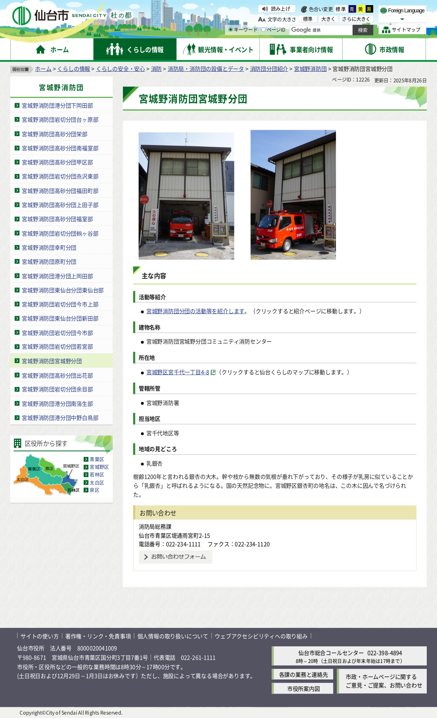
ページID (273, 29)
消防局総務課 (155, 526)
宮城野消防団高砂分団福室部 (57, 219)
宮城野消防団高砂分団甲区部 (57, 162)
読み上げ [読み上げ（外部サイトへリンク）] (280, 8)
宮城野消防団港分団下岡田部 (57, 105)
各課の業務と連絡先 (303, 674)
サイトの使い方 (39, 635)
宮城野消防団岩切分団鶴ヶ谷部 (60, 233)
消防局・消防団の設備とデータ (206, 68)
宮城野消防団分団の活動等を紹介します (195, 311)
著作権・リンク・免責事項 (98, 635)
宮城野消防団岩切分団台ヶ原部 (60, 119)
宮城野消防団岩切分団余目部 (57, 389)
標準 (341, 9)
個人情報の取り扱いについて (172, 635)
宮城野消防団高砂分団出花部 (57, 375)
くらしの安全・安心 (120, 68)
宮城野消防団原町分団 (49, 261)
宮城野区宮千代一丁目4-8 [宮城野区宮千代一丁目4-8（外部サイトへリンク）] (177, 372)
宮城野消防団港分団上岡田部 (57, 275)
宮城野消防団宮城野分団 (52, 361)
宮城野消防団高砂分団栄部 (54, 134)
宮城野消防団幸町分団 (49, 247)
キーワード (243, 29)
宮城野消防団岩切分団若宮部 (57, 347)
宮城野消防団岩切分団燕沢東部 (60, 176)
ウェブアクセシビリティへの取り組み (261, 635)
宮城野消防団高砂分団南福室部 (60, 148)
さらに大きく (356, 19)
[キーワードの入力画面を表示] (230, 29)
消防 (156, 68)
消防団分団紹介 (269, 68)
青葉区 (97, 459)
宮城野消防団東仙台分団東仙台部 (63, 290)
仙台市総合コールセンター (331, 652)
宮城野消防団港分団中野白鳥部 (60, 417)
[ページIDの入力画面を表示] (263, 29)
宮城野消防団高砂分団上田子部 (60, 205)
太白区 (97, 482)
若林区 (97, 474)
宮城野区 (99, 467)
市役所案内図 (303, 688)
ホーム (43, 68)
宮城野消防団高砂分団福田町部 (60, 190)
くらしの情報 (73, 68)
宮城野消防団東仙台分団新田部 (60, 318)
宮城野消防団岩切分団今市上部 (60, 304)
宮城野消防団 (310, 68)
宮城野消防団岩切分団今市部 (57, 332)
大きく (328, 19)
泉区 (94, 490)
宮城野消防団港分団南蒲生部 (57, 403)
